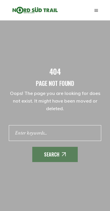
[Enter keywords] (55, 133)
